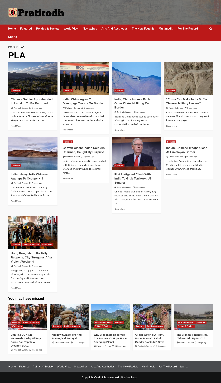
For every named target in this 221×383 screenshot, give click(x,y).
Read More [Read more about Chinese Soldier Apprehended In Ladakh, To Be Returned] (16, 126)
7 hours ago (37, 350)
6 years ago (89, 157)
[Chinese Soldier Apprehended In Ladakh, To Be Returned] (32, 78)
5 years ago (37, 108)
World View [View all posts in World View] (47, 245)
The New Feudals (143, 28)
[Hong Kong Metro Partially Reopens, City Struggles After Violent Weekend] (32, 232)
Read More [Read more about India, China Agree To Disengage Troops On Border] (68, 129)
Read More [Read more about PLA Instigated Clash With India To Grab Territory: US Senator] (119, 209)
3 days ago (161, 346)
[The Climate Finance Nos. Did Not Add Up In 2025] (193, 317)
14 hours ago (120, 346)
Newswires (90, 28)
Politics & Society (47, 28)
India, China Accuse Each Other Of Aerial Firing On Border (132, 103)
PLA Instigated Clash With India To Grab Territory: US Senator (133, 178)
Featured (26, 28)
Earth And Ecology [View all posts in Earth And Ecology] (103, 322)
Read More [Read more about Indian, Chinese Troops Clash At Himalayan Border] (171, 174)
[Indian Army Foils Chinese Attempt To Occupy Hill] (32, 153)
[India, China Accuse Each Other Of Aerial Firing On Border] (136, 78)
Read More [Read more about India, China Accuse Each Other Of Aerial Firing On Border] (119, 130)
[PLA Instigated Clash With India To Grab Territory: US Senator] (136, 153)
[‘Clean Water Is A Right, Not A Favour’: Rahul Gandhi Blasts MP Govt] (152, 317)
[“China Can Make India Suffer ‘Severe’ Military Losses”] (188, 78)
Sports (12, 36)
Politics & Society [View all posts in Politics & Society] (31, 245)
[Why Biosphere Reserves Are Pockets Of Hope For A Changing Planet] (110, 317)
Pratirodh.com (129, 377)
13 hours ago (78, 343)
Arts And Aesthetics (114, 28)
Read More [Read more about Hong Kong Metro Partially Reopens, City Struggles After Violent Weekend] (16, 288)
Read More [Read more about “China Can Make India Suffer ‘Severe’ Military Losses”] (171, 126)
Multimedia (166, 28)
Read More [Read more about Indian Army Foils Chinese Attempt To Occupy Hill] (16, 201)
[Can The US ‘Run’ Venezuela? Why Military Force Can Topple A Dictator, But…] (27, 317)
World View (71, 28)
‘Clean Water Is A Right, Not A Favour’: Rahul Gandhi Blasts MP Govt (149, 338)
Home (12, 28)
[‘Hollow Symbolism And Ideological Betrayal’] (69, 317)
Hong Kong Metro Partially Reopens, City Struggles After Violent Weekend (31, 257)
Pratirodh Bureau (21, 108)
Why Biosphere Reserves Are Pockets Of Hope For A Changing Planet (110, 338)
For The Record (187, 28)
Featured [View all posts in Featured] (16, 91)
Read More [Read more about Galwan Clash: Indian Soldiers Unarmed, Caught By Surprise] (68, 178)
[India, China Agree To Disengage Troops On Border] (84, 78)
